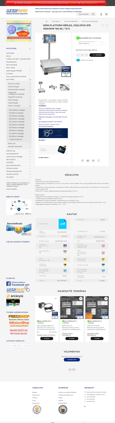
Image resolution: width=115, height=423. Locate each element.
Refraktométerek (12, 168)
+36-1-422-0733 (91, 401)
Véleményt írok (71, 359)
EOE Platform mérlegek (16, 125)
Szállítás (60, 400)
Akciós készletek (11, 65)
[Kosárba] (97, 55)
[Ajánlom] (93, 160)
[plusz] (86, 55)
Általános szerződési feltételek (67, 392)
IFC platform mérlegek (16, 133)
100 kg (103, 219)
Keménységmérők (12, 154)
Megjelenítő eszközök (15, 97)
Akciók (8, 56)
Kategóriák (11, 48)
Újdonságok (10, 53)
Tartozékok (10, 177)
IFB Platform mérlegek (16, 130)
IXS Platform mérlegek (16, 136)
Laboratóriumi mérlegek (14, 157)
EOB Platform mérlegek (16, 119)
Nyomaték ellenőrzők (13, 165)
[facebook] (70, 370)
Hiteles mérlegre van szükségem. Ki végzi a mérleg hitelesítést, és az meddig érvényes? (17, 184)
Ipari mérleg (10, 79)
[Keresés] (93, 14)
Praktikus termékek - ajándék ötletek (18, 59)
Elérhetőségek (62, 403)
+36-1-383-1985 (36, 3)
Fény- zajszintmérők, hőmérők (16, 76)
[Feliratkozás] (84, 60)
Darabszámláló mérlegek (16, 89)
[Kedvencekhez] (82, 160)
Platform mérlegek (14, 106)
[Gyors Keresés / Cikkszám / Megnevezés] (86, 14)
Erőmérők (9, 73)
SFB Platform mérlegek (90, 21)
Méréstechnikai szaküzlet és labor (96, 392)
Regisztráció (36, 395)
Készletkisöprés (11, 62)
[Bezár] (108, 3)
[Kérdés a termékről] (98, 160)
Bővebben (42, 140)
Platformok (11, 143)
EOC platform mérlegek (17, 122)
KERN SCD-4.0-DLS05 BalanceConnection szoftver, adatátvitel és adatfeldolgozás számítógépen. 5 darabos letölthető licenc (96, 329)
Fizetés (60, 398)
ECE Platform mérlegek (16, 116)
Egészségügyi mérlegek (14, 71)
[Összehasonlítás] (88, 160)
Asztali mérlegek (13, 87)
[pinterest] (73, 370)
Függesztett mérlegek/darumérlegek (16, 93)
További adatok (43, 157)
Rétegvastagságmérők (14, 171)
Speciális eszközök (12, 174)
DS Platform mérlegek (16, 113)
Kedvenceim (36, 403)
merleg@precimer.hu (91, 3)
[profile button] (101, 14)
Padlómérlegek (13, 103)
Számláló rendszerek (15, 146)
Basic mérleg (10, 68)
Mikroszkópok (10, 159)
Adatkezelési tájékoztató (65, 395)
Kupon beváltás (11, 189)
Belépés (34, 392)
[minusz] (77, 55)
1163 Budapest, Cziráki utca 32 (96, 394)
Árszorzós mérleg (14, 84)
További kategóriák (15, 139)
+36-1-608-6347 (73, 3)
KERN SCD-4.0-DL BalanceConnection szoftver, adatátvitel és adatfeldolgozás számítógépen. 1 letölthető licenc (71, 328)
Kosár (34, 400)
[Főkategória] (46, 21)
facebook (85, 406)
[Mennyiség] (82, 55)
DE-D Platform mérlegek (17, 110)
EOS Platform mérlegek (16, 127)
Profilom (34, 398)
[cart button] (106, 14)
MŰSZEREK (9, 162)
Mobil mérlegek (13, 100)
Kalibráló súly (10, 151)
